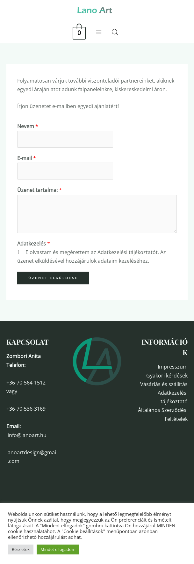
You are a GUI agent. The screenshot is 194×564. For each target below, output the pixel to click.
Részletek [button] (21, 549)
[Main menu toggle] (98, 32)
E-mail (26, 158)
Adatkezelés (33, 243)
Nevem (27, 126)
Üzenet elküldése (53, 278)
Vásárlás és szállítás (164, 384)
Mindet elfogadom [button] (57, 549)
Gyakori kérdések (167, 375)
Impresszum (173, 366)
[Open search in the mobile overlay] (115, 32)
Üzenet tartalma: (39, 190)
